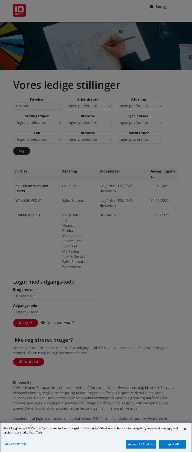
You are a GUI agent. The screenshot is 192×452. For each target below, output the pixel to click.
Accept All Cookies (141, 446)
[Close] (185, 431)
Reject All (172, 446)
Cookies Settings (15, 446)
